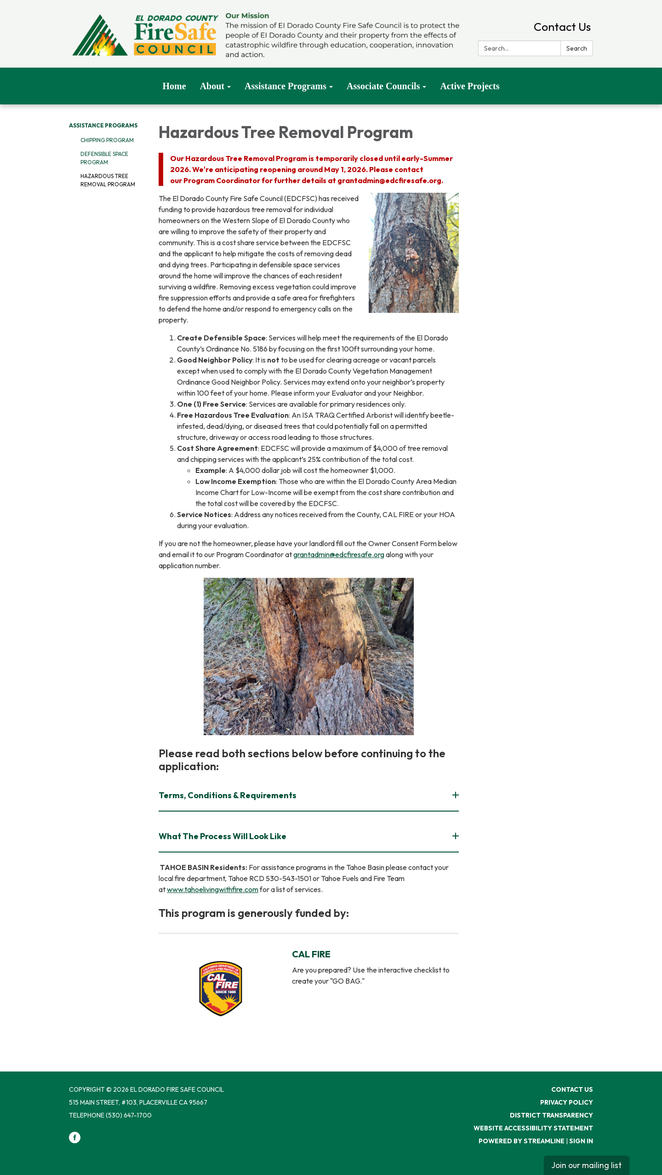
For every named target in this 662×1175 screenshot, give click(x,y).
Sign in (581, 1141)
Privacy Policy (566, 1102)
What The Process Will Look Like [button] (223, 836)
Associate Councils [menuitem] (383, 86)
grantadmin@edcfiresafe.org (338, 554)
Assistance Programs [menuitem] (285, 86)
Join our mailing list (586, 1165)
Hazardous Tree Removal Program (107, 180)
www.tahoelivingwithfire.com (212, 889)
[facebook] (74, 1141)
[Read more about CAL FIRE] (309, 988)
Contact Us (562, 26)
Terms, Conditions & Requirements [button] (228, 795)
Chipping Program (107, 140)
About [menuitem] (212, 86)
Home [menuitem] (174, 86)
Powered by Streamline (522, 1141)
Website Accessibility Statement (533, 1128)
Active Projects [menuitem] (469, 86)
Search (576, 48)
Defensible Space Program (104, 158)
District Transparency (551, 1115)
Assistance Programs (103, 125)
